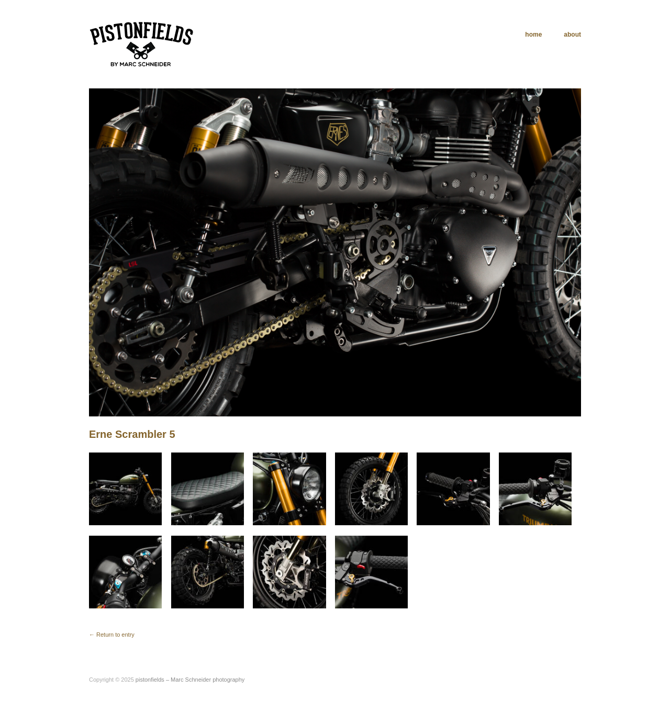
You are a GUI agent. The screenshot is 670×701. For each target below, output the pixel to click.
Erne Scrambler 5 (132, 434)
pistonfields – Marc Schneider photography (190, 679)
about (572, 34)
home (533, 34)
